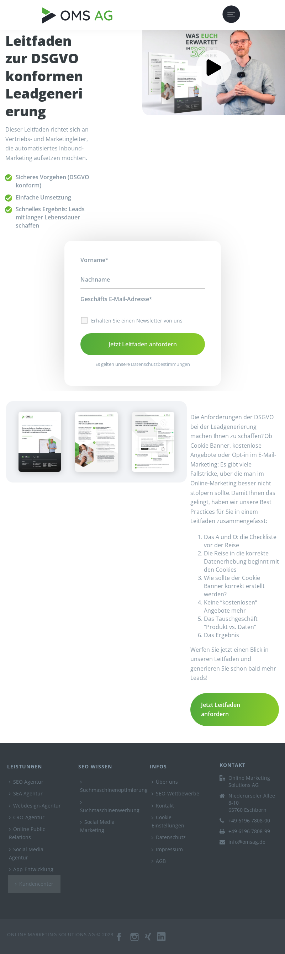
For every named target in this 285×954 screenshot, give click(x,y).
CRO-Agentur (26, 817)
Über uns (165, 781)
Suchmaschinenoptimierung (114, 786)
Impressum (167, 849)
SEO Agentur (26, 781)
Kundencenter (34, 883)
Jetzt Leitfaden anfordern (220, 709)
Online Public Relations (27, 833)
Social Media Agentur (26, 853)
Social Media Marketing (97, 826)
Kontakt (163, 805)
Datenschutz (169, 837)
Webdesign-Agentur (35, 805)
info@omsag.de (246, 842)
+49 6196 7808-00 (249, 820)
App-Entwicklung (31, 869)
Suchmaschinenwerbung (109, 807)
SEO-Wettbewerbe (175, 793)
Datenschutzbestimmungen (160, 364)
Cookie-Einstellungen (168, 821)
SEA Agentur (26, 793)
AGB (159, 861)
